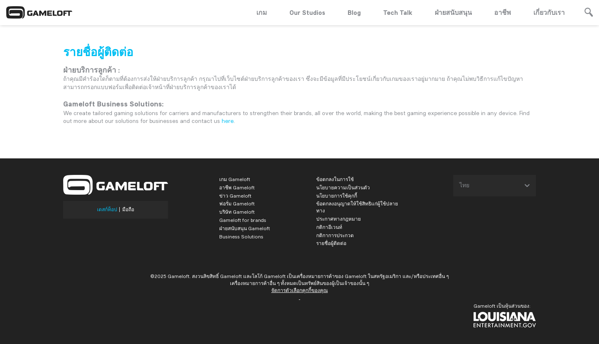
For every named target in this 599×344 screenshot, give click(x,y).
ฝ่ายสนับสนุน (453, 12)
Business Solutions (241, 236)
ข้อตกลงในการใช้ (335, 179)
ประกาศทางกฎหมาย (338, 219)
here (228, 121)
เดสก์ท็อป (107, 209)
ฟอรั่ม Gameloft (237, 203)
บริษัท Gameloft (237, 212)
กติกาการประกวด (335, 235)
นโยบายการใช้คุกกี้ (336, 196)
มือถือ (128, 209)
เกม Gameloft (234, 179)
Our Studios (307, 12)
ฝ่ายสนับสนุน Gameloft (244, 228)
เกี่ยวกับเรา (549, 12)
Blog (354, 12)
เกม (261, 12)
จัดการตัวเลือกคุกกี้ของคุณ (299, 290)
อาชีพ (502, 12)
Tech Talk (397, 12)
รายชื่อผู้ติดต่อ (331, 243)
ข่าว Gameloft (235, 196)
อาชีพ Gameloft (237, 187)
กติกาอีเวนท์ (329, 227)
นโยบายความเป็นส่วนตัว (343, 187)
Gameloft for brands (242, 220)
